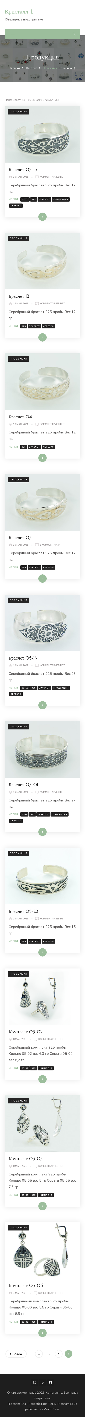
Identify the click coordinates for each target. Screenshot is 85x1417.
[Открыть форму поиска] (74, 34)
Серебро (16, 205)
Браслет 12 (19, 296)
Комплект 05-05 (26, 1159)
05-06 (25, 1322)
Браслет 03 (20, 537)
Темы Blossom (59, 1404)
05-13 (25, 688)
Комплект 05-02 (26, 1032)
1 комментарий (50, 545)
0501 (24, 814)
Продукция (18, 111)
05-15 (25, 199)
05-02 (25, 1068)
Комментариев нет (52, 177)
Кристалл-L (19, 11)
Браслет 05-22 (23, 911)
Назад (17, 1353)
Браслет (44, 199)
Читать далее (35, 216)
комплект (45, 1068)
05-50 (25, 1195)
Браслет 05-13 (23, 658)
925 (34, 199)
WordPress (51, 1409)
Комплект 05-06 (26, 1285)
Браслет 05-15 (23, 169)
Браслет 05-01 (23, 785)
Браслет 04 (20, 417)
